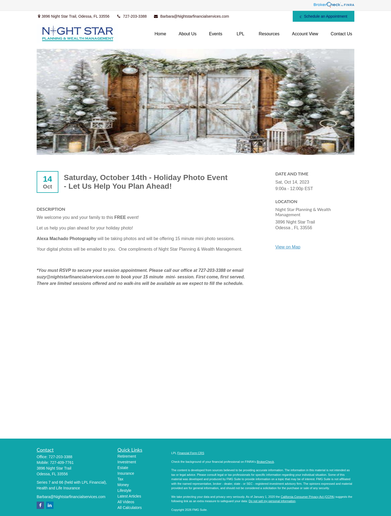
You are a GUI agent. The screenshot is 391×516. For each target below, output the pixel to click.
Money (123, 485)
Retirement (127, 456)
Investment (127, 462)
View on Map (287, 247)
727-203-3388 (131, 16)
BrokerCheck (265, 461)
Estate (123, 467)
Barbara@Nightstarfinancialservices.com (191, 16)
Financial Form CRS (190, 453)
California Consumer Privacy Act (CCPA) (308, 496)
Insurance (126, 473)
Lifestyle (124, 490)
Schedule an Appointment (323, 16)
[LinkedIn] (266, 16)
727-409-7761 (62, 462)
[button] (160, 34)
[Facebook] (281, 16)
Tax (121, 479)
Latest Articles (129, 496)
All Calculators (130, 507)
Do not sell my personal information (272, 501)
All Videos (126, 502)
